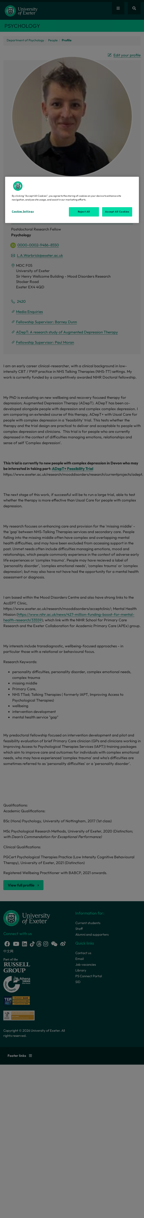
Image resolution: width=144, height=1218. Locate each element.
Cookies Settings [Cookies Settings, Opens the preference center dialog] (23, 211)
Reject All (84, 211)
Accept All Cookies (117, 211)
